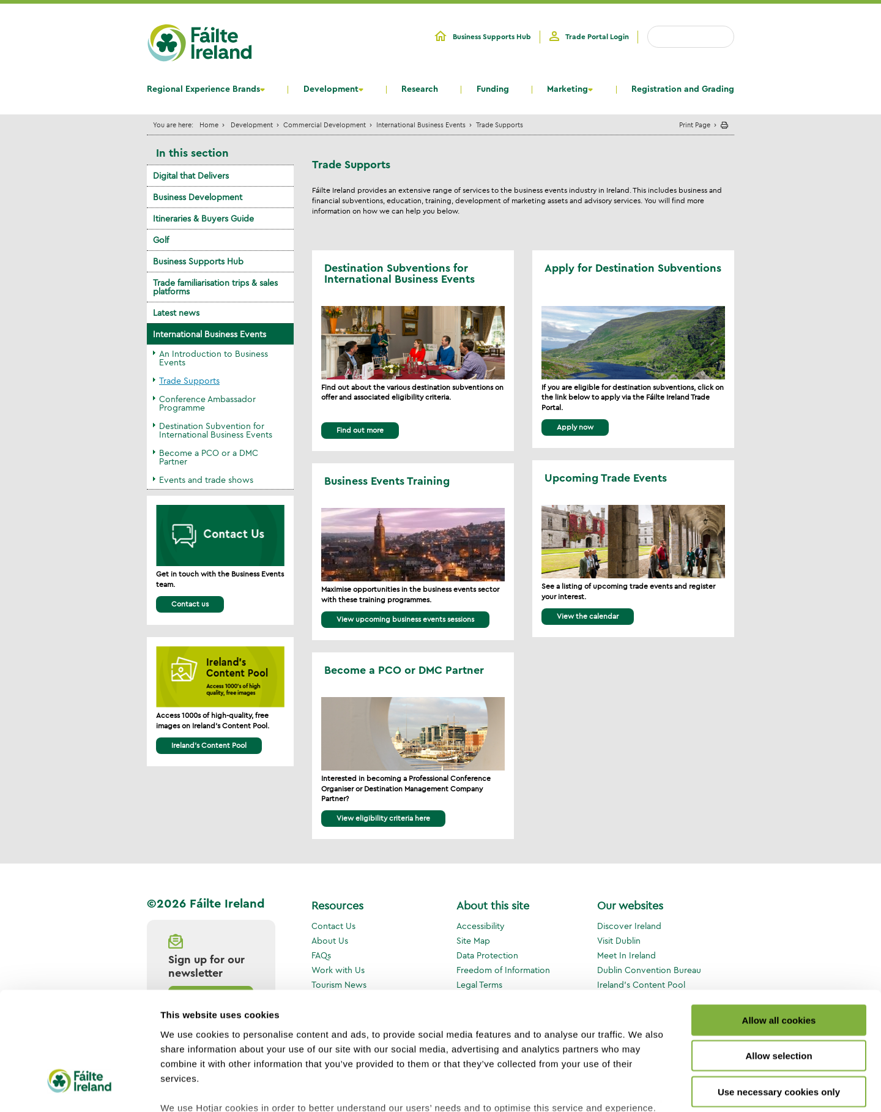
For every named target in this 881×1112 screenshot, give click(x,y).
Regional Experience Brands (203, 89)
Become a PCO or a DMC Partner (208, 457)
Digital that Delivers (191, 175)
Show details (642, 1088)
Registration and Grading (682, 89)
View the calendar (588, 616)
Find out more (360, 430)
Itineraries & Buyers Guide (203, 218)
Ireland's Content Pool (209, 745)
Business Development (197, 197)
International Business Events (421, 125)
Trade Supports (189, 380)
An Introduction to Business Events (213, 358)
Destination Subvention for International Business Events (215, 430)
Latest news (176, 312)
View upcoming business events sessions (405, 619)
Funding (493, 89)
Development (331, 89)
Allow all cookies (779, 923)
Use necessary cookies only (779, 995)
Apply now (575, 426)
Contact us (190, 603)
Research (419, 89)
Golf (161, 239)
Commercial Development (324, 125)
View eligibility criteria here (383, 818)
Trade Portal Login (597, 36)
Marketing (567, 89)
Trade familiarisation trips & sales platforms (215, 287)
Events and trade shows (206, 479)
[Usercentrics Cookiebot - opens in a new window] (79, 1088)
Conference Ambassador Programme (207, 403)
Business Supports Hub (492, 36)
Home (208, 125)
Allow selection (778, 958)
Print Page (694, 125)
